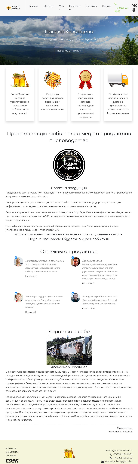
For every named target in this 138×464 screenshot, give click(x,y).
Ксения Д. (30, 312)
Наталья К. (31, 276)
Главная (33, 6)
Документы (12, 452)
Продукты (75, 8)
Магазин (49, 6)
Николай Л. (88, 283)
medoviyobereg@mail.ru (116, 461)
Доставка (11, 455)
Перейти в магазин (69, 50)
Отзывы (106, 6)
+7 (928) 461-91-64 (121, 454)
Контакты (91, 6)
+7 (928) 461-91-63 (122, 8)
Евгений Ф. (88, 308)
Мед (61, 8)
